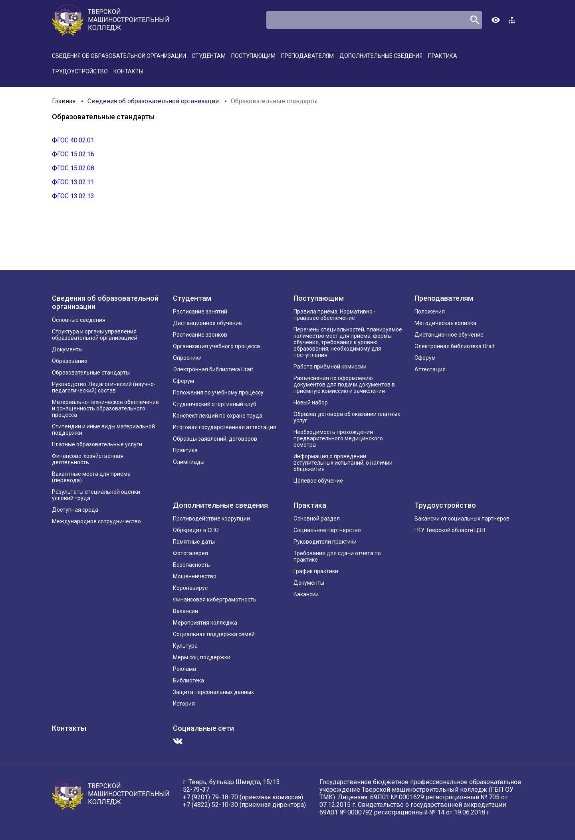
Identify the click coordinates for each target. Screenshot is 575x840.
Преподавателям (307, 56)
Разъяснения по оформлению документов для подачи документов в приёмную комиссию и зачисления (344, 384)
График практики (315, 571)
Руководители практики (325, 541)
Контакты (128, 71)
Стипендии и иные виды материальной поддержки (103, 429)
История (184, 703)
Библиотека (188, 680)
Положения (429, 311)
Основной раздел (316, 518)
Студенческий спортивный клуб (214, 404)
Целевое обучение (318, 480)
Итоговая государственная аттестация (224, 427)
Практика (442, 56)
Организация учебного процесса (216, 346)
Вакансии (185, 611)
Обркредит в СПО (196, 530)
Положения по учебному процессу (218, 392)
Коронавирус (190, 588)
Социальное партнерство (327, 530)
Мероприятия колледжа (205, 622)
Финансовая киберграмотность (214, 599)
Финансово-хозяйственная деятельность (87, 459)
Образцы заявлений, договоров (215, 439)
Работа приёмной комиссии (330, 366)
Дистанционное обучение (207, 323)
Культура (185, 646)
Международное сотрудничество (96, 521)
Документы (67, 349)
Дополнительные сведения (380, 56)
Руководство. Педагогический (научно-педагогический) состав (104, 387)
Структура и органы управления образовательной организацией (94, 334)
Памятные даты (194, 541)
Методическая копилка (445, 323)
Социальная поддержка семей (214, 634)
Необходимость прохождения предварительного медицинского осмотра (338, 438)
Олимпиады (188, 462)
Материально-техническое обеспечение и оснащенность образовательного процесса (105, 408)
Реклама (184, 669)
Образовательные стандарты (274, 101)
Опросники (187, 358)
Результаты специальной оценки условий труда (96, 495)
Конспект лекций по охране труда (217, 415)
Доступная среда (75, 510)
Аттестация (430, 369)
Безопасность (191, 565)
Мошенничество (194, 576)
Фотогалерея (190, 553)
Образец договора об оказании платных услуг (346, 417)
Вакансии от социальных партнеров (462, 518)
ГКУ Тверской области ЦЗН (449, 530)
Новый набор (310, 402)
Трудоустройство (80, 71)
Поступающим (253, 56)
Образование (69, 361)
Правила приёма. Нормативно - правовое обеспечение (334, 314)
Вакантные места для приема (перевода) (91, 477)
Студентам (209, 56)
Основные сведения (78, 320)
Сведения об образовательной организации (119, 56)
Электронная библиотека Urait (213, 369)
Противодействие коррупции (211, 518)
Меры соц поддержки (201, 657)
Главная (63, 101)
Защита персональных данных (213, 692)
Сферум (183, 381)
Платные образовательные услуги (97, 444)
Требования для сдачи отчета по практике (337, 556)
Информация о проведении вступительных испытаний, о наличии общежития (343, 462)
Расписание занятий (200, 311)
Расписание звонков (200, 334)
